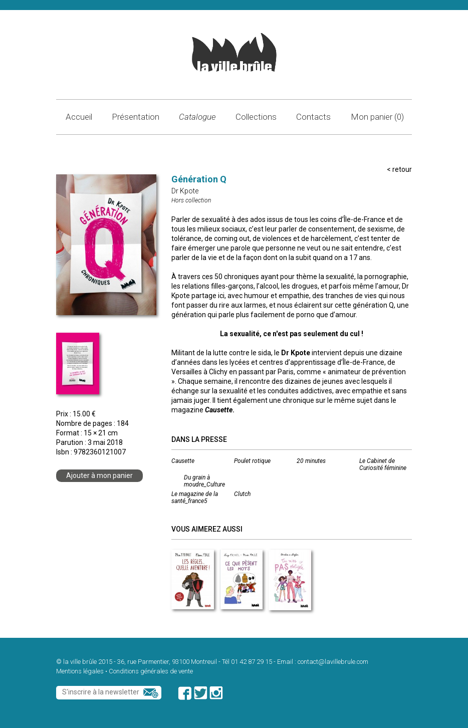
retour (402, 169)
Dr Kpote (184, 191)
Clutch (242, 494)
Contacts (313, 117)
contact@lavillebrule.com (333, 661)
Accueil (79, 117)
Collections (256, 117)
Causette (182, 460)
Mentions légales (80, 671)
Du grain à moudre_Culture (204, 481)
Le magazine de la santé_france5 (194, 498)
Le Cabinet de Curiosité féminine (382, 464)
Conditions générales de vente (151, 671)
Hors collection (191, 200)
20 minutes (311, 460)
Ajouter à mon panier (99, 475)
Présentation (135, 117)
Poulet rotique (252, 460)
